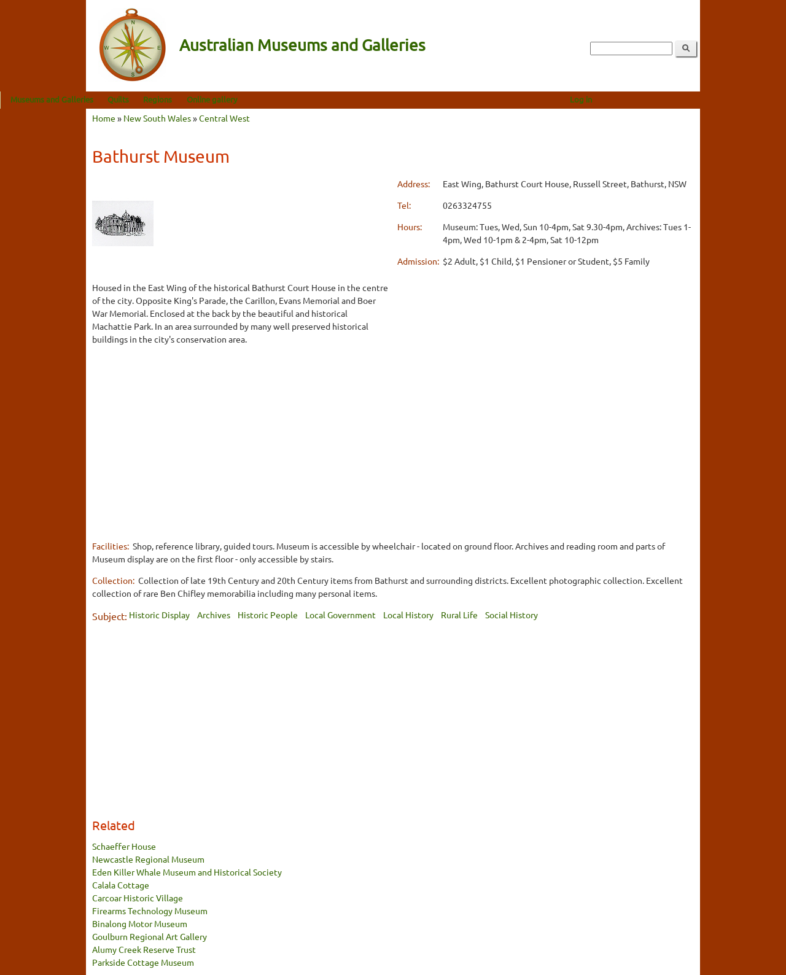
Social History (511, 614)
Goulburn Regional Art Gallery (149, 936)
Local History (408, 614)
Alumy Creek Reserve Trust (144, 949)
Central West (224, 117)
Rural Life (459, 614)
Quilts (204, 99)
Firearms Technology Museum (150, 910)
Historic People (268, 614)
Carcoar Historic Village (137, 897)
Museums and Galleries (137, 99)
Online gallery (298, 99)
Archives (213, 614)
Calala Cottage (120, 884)
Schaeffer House (124, 846)
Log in (667, 99)
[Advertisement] (240, 442)
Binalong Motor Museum (139, 923)
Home (103, 117)
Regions (243, 99)
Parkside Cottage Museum (143, 962)
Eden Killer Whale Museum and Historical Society (187, 871)
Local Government (340, 614)
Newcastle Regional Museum (148, 858)
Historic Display (159, 614)
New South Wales (157, 117)
